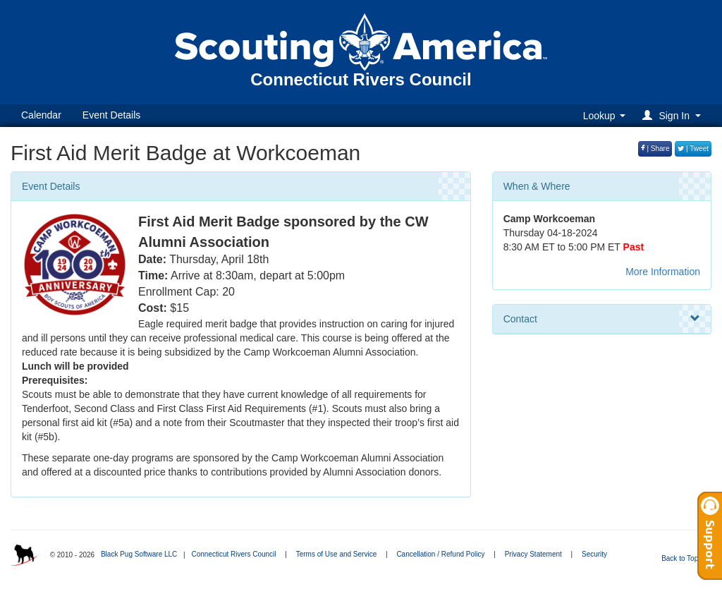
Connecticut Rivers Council (233, 554)
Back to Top (684, 558)
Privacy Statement (533, 554)
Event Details (111, 115)
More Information (662, 271)
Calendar (41, 115)
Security (594, 554)
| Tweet (693, 148)
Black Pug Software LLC (139, 554)
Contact (601, 319)
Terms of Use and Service (336, 554)
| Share (655, 148)
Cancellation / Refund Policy (440, 554)
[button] (673, 115)
